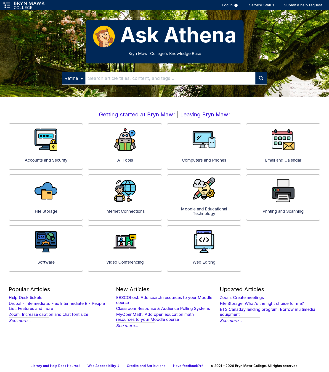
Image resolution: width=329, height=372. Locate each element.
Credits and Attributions (146, 366)
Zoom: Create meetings (242, 297)
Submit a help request (303, 5)
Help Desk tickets (25, 297)
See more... (20, 320)
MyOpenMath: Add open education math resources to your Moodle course (155, 317)
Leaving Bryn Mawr (205, 114)
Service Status (261, 5)
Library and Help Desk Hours (54, 366)
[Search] (261, 78)
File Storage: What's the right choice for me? (262, 303)
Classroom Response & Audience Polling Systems (163, 308)
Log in (227, 5)
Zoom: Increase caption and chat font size (48, 314)
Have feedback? (186, 366)
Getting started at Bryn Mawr (137, 114)
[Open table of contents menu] (6, 5)
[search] (170, 78)
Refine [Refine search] (73, 78)
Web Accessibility (102, 366)
